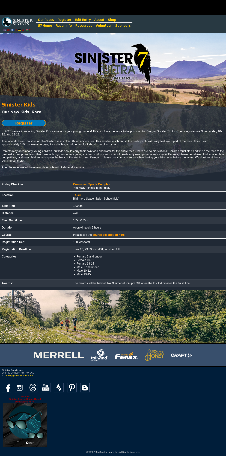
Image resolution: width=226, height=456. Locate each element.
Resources (83, 25)
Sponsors (123, 25)
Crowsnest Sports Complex (91, 184)
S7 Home (45, 25)
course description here (108, 234)
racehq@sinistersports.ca (19, 375)
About (99, 20)
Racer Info (64, 25)
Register (64, 20)
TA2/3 (77, 195)
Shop (112, 20)
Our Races (46, 20)
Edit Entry (83, 20)
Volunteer (104, 25)
